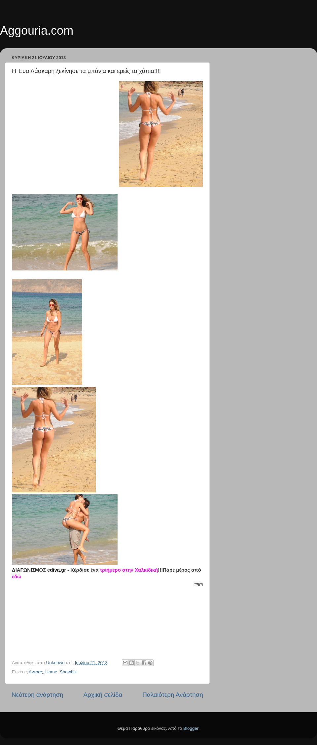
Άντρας (36, 671)
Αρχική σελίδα (103, 694)
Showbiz (68, 671)
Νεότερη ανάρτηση (37, 694)
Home (51, 671)
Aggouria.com (36, 30)
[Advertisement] (111, 620)
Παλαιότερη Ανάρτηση (172, 694)
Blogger (190, 728)
